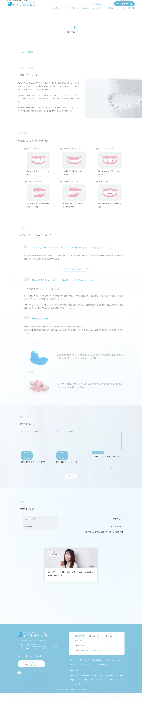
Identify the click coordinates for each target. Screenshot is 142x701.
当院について (59, 8)
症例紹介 (100, 8)
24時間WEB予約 (124, 3)
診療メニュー (87, 8)
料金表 (110, 8)
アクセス (120, 8)
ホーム (47, 8)
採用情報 (131, 8)
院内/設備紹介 (73, 8)
